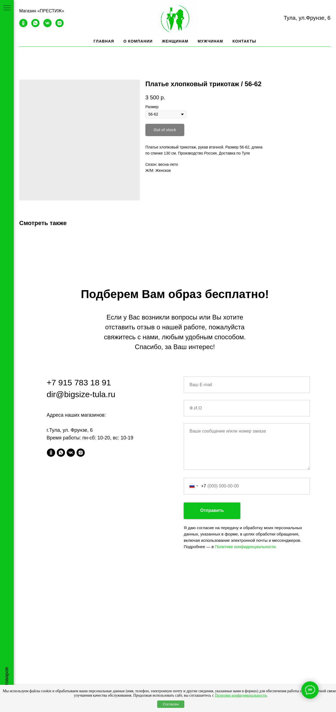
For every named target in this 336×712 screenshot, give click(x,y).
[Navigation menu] (7, 8)
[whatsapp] (35, 25)
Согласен (171, 704)
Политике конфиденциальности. (245, 546)
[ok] (23, 25)
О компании (138, 41)
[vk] (47, 25)
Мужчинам (210, 41)
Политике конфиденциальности (241, 695)
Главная (104, 41)
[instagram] (59, 25)
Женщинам (175, 41)
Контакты (244, 41)
